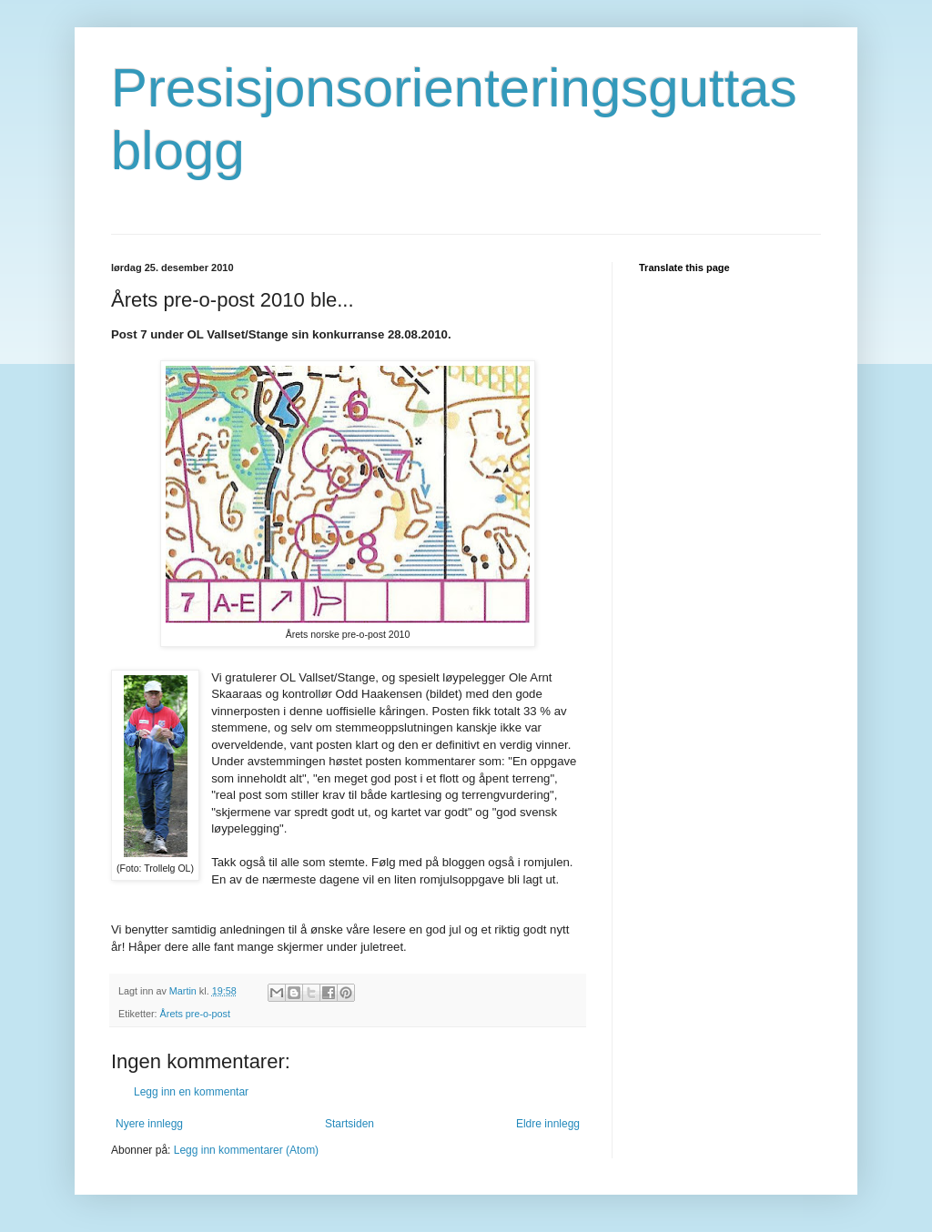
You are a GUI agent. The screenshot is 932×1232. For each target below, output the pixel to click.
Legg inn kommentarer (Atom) (246, 1150)
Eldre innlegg (548, 1123)
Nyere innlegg (149, 1123)
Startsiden (349, 1123)
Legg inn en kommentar (191, 1092)
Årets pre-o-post (195, 1013)
